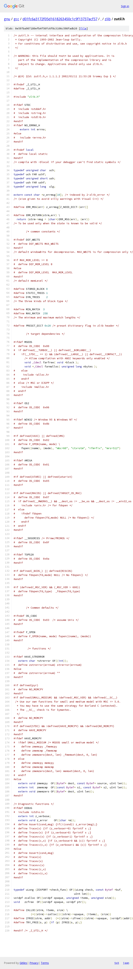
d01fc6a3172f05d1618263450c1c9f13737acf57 (59, 19)
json (126, 963)
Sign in (125, 6)
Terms (45, 963)
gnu (7, 19)
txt (116, 963)
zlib (108, 19)
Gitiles (23, 963)
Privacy (33, 963)
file (83, 28)
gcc (16, 19)
